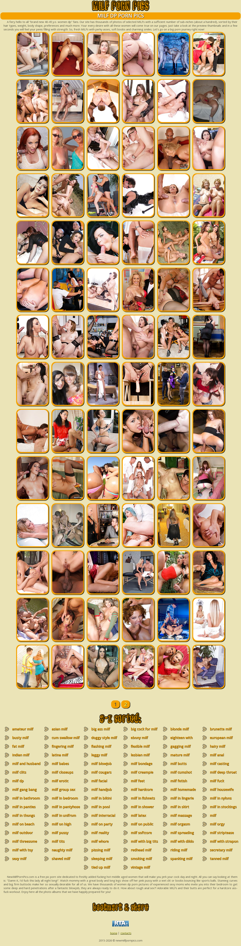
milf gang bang (24, 789)
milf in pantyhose (66, 806)
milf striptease (222, 832)
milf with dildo (182, 841)
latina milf (60, 755)
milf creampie (142, 772)
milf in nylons (220, 798)
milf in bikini (101, 798)
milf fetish (178, 781)
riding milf (178, 850)
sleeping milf (101, 858)
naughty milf (62, 850)
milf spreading (182, 832)
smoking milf (141, 858)
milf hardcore (142, 789)
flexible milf (140, 746)
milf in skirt (179, 806)
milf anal (217, 755)
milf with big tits (144, 841)
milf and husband (26, 763)
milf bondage (141, 763)
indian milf (20, 755)
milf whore (100, 841)
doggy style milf (104, 737)
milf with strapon (224, 841)
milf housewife (222, 789)
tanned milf (219, 858)
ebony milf (139, 737)
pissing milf (100, 850)
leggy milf (99, 755)
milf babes (60, 763)
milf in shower (142, 806)
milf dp (18, 781)
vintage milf (140, 867)
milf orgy (217, 824)
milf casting (219, 763)
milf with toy (22, 850)
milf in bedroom (65, 798)
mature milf (179, 755)
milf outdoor (22, 832)
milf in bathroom (26, 798)
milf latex (138, 815)
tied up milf (100, 867)
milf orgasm (180, 824)
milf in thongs (23, 815)
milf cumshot (181, 772)
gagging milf (180, 746)
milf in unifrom (64, 815)
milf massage (181, 815)
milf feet (137, 781)
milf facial (99, 781)
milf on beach (23, 824)
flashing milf (101, 746)
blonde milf (179, 729)
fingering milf (62, 746)
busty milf (20, 737)
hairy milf (217, 746)
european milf (221, 737)
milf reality (100, 832)
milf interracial (103, 815)
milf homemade (183, 789)
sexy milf (19, 858)
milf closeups (62, 772)
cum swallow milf (65, 737)
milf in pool (100, 806)
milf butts (178, 763)
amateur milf (22, 729)
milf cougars (101, 772)
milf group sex (63, 789)
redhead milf (141, 850)
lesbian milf (140, 755)
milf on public (142, 824)
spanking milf (181, 858)
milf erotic (60, 781)
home (113, 933)
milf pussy (60, 832)
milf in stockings (223, 806)
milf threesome (24, 841)
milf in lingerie (182, 798)
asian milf (59, 729)
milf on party (101, 824)
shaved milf (61, 858)
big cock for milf (144, 729)
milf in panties (23, 806)
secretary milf (221, 850)
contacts (125, 933)
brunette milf (221, 729)
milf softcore (141, 832)
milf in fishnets (143, 798)
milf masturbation (218, 817)
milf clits (19, 772)
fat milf (18, 746)
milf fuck (217, 781)
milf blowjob (101, 763)
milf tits (58, 841)
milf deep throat (223, 772)
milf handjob (101, 789)
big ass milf (100, 729)
